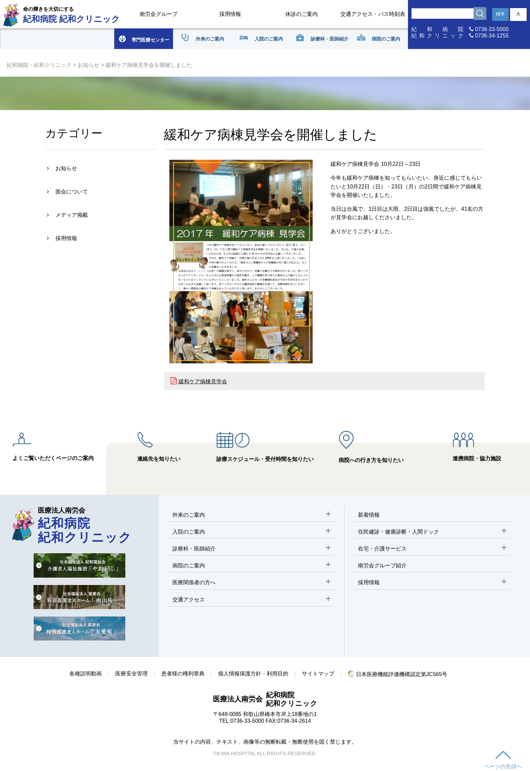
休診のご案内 (301, 14)
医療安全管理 (131, 673)
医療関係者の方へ (251, 583)
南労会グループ (158, 14)
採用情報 (230, 14)
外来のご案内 (251, 515)
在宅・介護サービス (432, 549)
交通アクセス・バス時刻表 (372, 14)
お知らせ (88, 65)
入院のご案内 (251, 532)
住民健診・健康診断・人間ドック (432, 532)
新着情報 (369, 515)
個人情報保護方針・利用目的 (253, 673)
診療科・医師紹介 (251, 549)
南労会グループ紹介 (382, 565)
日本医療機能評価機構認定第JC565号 (398, 674)
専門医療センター (143, 38)
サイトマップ (318, 673)
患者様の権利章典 (182, 673)
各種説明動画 (85, 673)
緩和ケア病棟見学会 (202, 381)
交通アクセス (251, 600)
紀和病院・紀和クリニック (39, 65)
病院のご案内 (251, 566)
